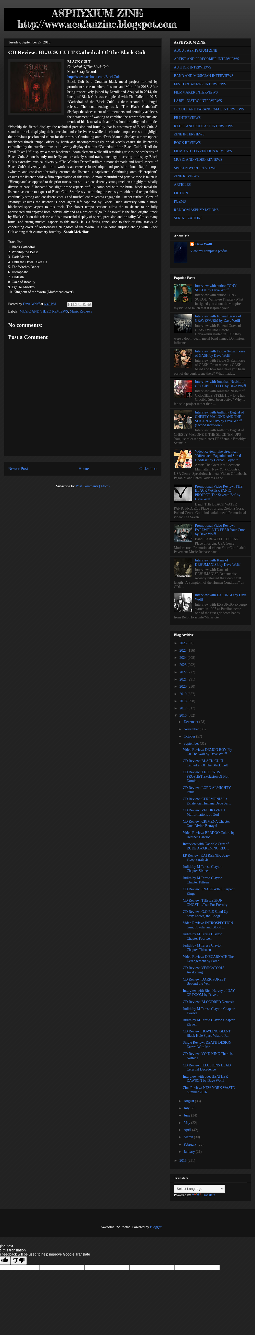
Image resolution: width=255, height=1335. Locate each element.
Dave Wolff (203, 244)
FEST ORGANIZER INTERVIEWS (200, 84)
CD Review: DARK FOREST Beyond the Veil (204, 981)
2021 (184, 679)
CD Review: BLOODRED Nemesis (208, 1002)
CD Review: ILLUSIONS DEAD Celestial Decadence (207, 1067)
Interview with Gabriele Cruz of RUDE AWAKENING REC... (206, 846)
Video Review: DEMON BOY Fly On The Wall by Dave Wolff (207, 752)
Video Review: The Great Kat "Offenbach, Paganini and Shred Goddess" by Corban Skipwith (218, 456)
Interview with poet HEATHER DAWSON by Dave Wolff (205, 1079)
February (190, 1144)
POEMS (180, 201)
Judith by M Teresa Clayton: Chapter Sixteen (203, 869)
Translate (203, 1195)
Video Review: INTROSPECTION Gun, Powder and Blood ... (208, 925)
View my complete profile (209, 251)
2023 (184, 665)
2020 (184, 686)
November (192, 729)
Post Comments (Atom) (93, 486)
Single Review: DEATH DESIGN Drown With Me (207, 1045)
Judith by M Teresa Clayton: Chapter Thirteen (203, 947)
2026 (184, 643)
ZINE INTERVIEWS (189, 134)
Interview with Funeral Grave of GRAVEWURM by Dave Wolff (218, 318)
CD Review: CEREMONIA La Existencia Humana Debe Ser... (207, 801)
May (187, 1123)
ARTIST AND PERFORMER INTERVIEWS (206, 59)
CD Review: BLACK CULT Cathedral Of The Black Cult (205, 763)
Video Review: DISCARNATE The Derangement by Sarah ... (208, 959)
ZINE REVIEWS (186, 176)
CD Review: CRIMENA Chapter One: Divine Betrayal (206, 824)
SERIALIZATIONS (188, 218)
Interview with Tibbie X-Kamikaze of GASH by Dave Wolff (220, 353)
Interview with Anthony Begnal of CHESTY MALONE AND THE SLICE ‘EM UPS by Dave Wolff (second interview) (219, 418)
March (189, 1137)
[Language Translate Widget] (199, 1189)
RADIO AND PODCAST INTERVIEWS (203, 126)
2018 (184, 701)
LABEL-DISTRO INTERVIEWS (198, 101)
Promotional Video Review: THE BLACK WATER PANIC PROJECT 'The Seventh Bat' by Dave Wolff (219, 493)
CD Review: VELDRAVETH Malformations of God (204, 812)
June (187, 1115)
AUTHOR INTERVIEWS (192, 67)
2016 (184, 715)
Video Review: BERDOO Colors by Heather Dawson (209, 835)
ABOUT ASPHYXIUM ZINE (195, 50)
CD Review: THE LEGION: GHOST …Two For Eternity (205, 903)
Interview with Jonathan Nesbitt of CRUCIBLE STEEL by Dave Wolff (220, 384)
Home (84, 468)
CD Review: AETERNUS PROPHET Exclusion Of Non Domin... (206, 776)
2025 (184, 650)
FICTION (181, 193)
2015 (184, 1161)
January (190, 1152)
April (188, 1130)
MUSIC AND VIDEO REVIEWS (44, 311)
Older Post (148, 468)
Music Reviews (81, 311)
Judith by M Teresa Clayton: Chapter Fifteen (203, 880)
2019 (184, 694)
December (191, 722)
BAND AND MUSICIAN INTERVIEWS (203, 76)
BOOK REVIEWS (187, 143)
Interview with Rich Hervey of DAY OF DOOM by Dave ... (209, 993)
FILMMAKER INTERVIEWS (196, 92)
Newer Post (18, 468)
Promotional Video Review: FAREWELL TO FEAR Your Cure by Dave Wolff (220, 530)
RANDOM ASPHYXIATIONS (196, 210)
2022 (184, 672)
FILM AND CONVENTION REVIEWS (203, 151)
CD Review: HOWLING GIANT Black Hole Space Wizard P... (207, 1033)
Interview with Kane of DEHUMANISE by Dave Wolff (217, 562)
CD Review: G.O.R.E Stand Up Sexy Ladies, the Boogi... (205, 914)
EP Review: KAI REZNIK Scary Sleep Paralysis (206, 858)
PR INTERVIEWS (187, 118)
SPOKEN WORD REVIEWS (195, 168)
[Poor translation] (18, 1260)
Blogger (155, 1227)
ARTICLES (182, 185)
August (189, 1101)
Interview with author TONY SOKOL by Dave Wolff (216, 288)
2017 (184, 708)
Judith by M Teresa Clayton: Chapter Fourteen (203, 936)
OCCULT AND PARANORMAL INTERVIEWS (209, 109)
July (187, 1108)
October (190, 736)
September (192, 743)
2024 (184, 658)
